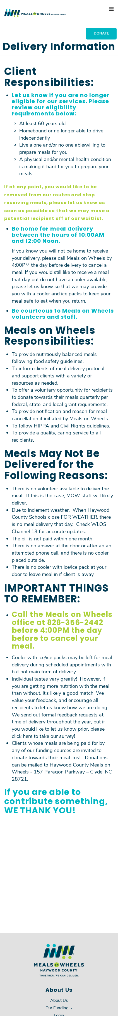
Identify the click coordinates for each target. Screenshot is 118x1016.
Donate (101, 33)
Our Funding (59, 1007)
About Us (59, 1000)
